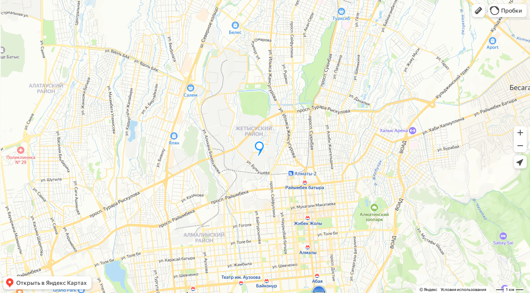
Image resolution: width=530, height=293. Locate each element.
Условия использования (463, 289)
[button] (478, 10)
